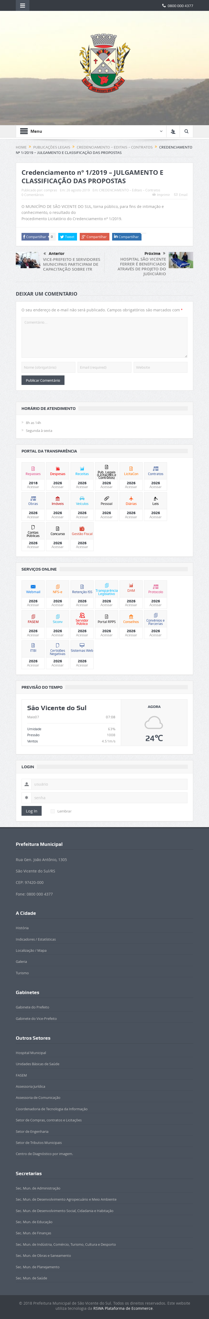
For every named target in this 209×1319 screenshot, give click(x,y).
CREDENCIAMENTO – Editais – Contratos (129, 190)
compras (50, 190)
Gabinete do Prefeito (32, 1007)
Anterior (54, 254)
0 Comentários (32, 194)
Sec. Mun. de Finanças (33, 1233)
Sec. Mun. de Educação (34, 1221)
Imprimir (161, 194)
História (22, 927)
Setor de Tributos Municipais (39, 1142)
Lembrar (61, 811)
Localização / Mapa (31, 950)
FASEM (21, 1075)
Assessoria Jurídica (30, 1086)
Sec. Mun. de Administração (38, 1188)
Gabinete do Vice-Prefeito (36, 1018)
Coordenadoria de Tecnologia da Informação (52, 1108)
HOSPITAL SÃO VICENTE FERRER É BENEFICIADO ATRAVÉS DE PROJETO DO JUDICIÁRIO (142, 266)
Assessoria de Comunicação (38, 1097)
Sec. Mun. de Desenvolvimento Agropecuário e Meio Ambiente (66, 1199)
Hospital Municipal (31, 1052)
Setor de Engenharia (32, 1131)
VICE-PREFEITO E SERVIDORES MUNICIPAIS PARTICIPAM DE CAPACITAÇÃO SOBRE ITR (71, 264)
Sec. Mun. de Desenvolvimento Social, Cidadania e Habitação (64, 1210)
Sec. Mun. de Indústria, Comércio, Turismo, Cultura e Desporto (66, 1244)
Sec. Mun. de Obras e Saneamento (43, 1255)
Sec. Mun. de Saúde (31, 1278)
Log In (31, 811)
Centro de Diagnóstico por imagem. (44, 1153)
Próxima (155, 254)
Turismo (22, 972)
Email (181, 194)
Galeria (21, 961)
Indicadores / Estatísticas (36, 939)
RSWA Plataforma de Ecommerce (123, 1308)
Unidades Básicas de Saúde (37, 1063)
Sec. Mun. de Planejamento (38, 1266)
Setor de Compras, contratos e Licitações (49, 1120)
